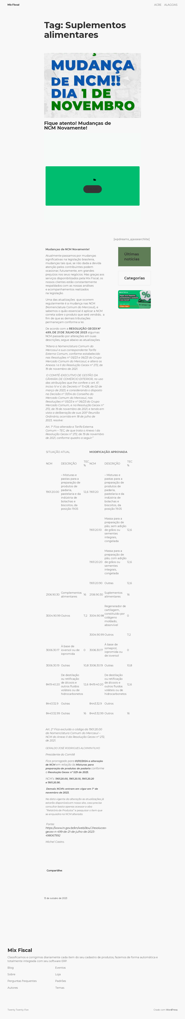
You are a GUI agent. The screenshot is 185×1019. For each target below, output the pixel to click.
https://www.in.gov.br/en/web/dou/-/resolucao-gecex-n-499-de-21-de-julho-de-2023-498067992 (76, 831)
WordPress (171, 1009)
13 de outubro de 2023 (55, 898)
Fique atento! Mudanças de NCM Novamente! (77, 125)
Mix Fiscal (13, 4)
